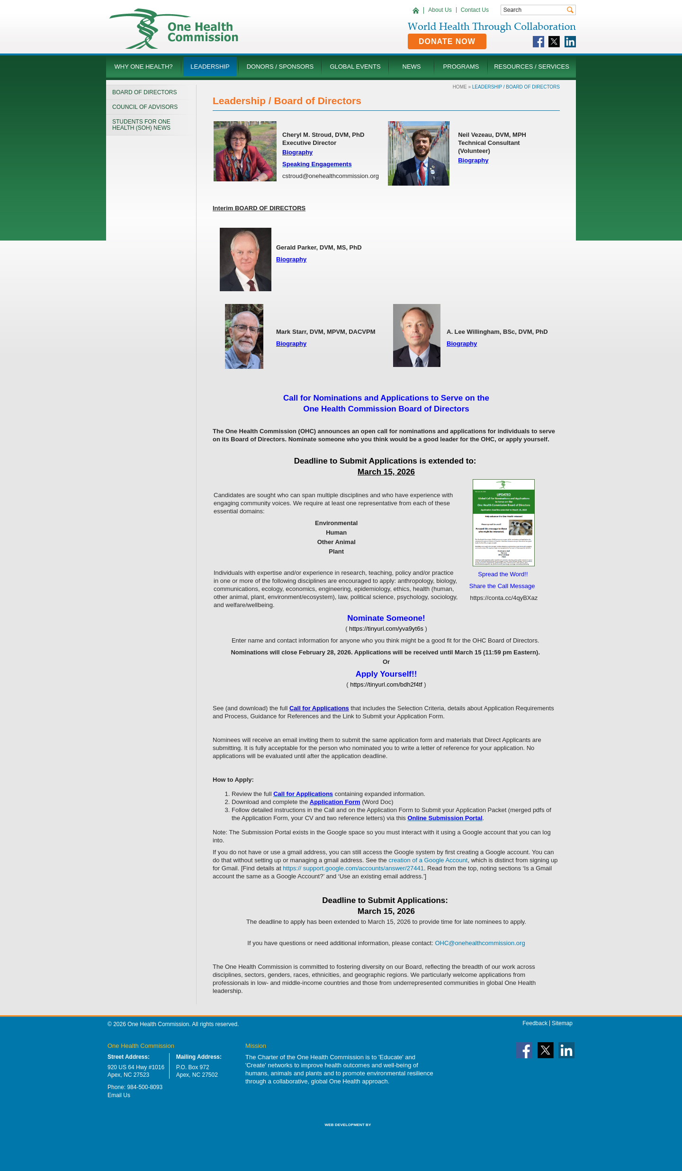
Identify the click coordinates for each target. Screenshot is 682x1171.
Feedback (534, 1023)
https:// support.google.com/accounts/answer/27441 (353, 868)
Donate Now (447, 41)
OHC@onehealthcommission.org (480, 943)
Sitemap (562, 1023)
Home (460, 86)
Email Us (119, 1095)
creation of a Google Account (427, 860)
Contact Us (475, 10)
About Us (439, 10)
